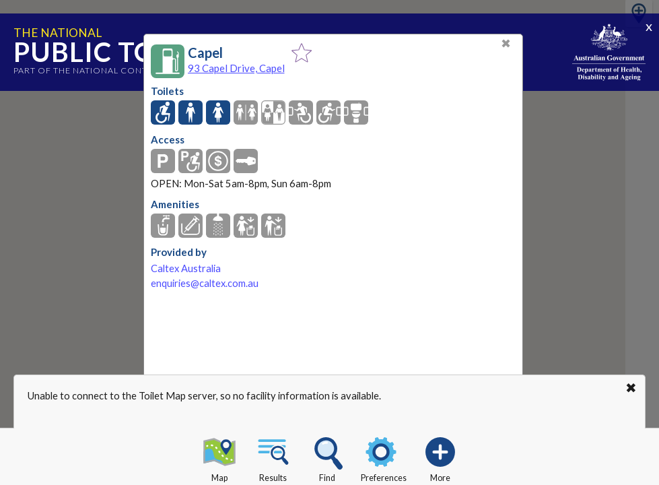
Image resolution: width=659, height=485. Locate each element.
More (440, 457)
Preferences (384, 457)
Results (273, 457)
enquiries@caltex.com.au (204, 283)
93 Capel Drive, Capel (236, 68)
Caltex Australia (186, 268)
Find (327, 457)
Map (219, 457)
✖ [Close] (506, 43)
